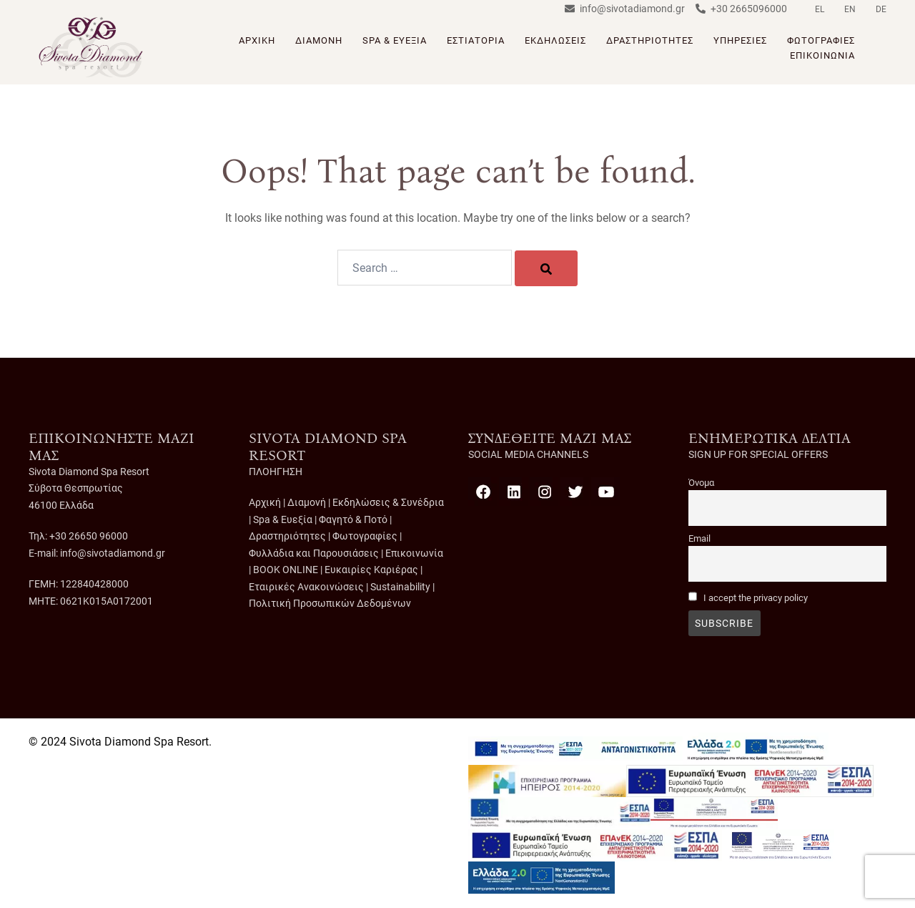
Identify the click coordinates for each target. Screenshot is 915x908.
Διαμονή (306, 502)
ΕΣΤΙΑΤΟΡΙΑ (476, 40)
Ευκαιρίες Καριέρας (371, 569)
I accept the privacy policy (755, 597)
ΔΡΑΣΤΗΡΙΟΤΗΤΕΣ (649, 40)
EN (850, 9)
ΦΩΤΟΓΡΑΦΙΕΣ (821, 40)
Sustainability (400, 586)
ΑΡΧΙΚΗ (257, 40)
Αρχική (265, 502)
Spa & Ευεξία (282, 519)
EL (819, 9)
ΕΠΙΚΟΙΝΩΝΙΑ (822, 55)
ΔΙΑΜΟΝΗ (318, 40)
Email (699, 538)
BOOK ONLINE (285, 569)
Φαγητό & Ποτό (353, 519)
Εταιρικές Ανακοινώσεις (306, 586)
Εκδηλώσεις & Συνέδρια (388, 502)
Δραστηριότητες (287, 536)
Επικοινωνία (414, 553)
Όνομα (701, 482)
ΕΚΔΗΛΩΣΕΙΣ (555, 40)
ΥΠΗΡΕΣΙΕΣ (740, 40)
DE (881, 9)
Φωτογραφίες (364, 536)
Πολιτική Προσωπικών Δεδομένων (330, 603)
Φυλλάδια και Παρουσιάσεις (314, 553)
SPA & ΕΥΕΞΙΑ (394, 40)
